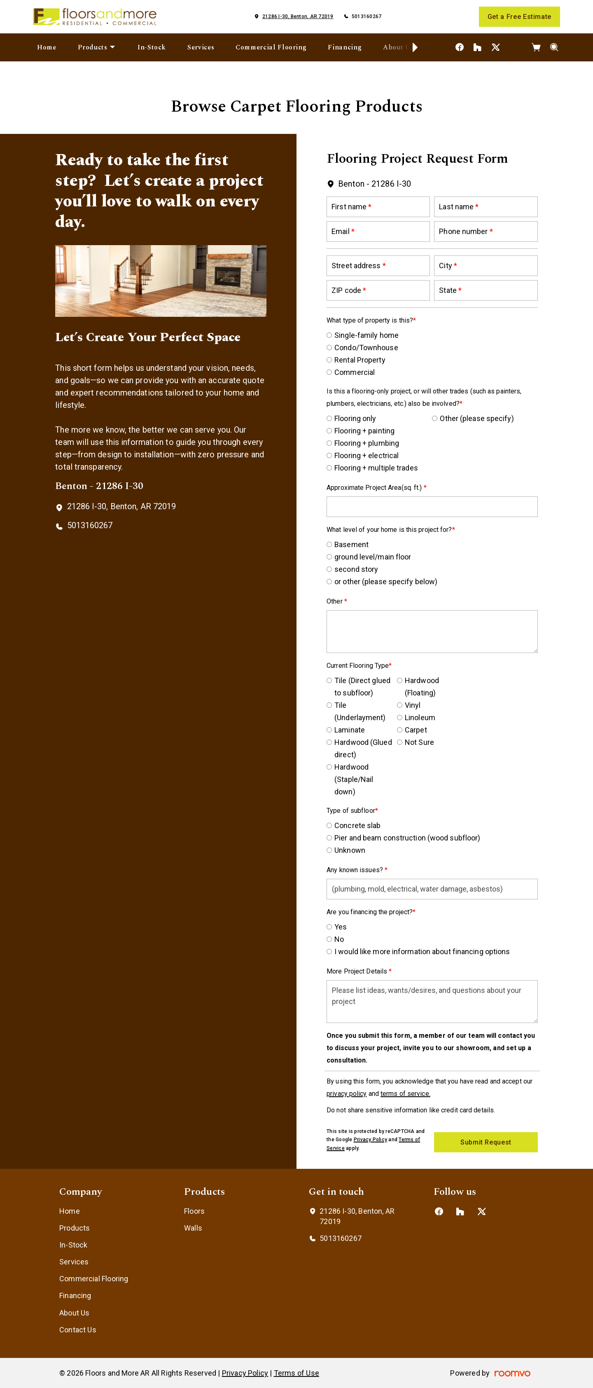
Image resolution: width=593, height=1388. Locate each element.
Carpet (416, 730)
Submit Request (485, 1142)
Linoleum (420, 717)
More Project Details (358, 971)
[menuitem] (47, 47)
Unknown (349, 850)
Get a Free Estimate (519, 17)
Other (335, 601)
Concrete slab (357, 825)
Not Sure (419, 742)
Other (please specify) (477, 418)
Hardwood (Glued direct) (363, 748)
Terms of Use (296, 1373)
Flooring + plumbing (366, 443)
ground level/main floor (372, 556)
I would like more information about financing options (422, 951)
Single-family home (366, 335)
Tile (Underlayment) (359, 711)
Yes (340, 926)
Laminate (349, 730)
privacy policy (347, 1094)
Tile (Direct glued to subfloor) (362, 686)
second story (356, 569)
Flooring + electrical (366, 455)
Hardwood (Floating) (422, 686)
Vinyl (413, 705)
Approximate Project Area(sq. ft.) (375, 488)
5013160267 (366, 16)
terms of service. (405, 1094)
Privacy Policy (370, 1139)
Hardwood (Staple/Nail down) (353, 779)
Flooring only (355, 418)
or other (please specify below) (385, 581)
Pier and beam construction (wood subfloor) (407, 837)
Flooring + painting (364, 430)
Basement (351, 544)
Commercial (354, 372)
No (339, 939)
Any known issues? (356, 870)
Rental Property (359, 360)
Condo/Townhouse (366, 347)
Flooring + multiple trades (376, 467)
